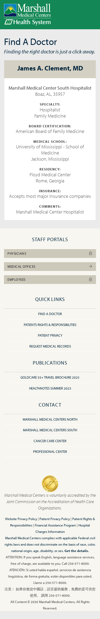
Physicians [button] (50, 253)
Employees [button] (50, 279)
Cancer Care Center (50, 441)
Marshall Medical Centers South (50, 430)
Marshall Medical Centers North (50, 419)
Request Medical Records (50, 346)
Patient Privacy (50, 335)
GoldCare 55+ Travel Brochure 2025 (50, 377)
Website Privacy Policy (21, 519)
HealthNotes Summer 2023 (50, 388)
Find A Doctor (50, 314)
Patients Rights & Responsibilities (50, 325)
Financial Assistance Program (55, 525)
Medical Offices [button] (50, 266)
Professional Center (50, 451)
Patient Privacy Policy (54, 519)
